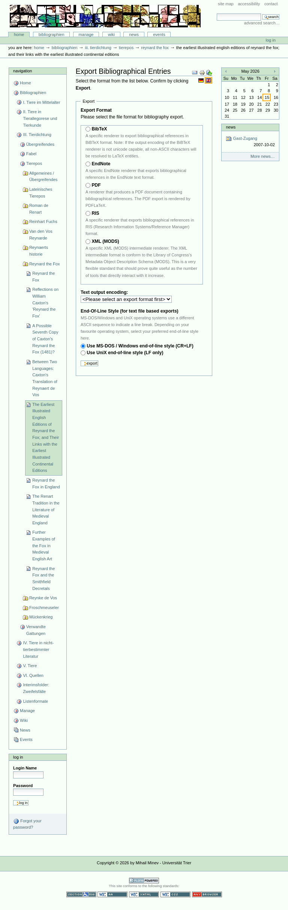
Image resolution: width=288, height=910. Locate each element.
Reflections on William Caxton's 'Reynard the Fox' (45, 302)
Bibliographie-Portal (105, 16)
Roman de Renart (38, 208)
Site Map (226, 3)
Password (23, 785)
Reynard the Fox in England (46, 483)
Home (19, 34)
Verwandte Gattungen (36, 630)
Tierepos (126, 47)
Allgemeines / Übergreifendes (43, 176)
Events (159, 34)
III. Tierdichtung (98, 47)
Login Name (25, 768)
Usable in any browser (207, 894)
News (134, 34)
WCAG (113, 894)
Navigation (22, 71)
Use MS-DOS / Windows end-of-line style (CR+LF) (140, 346)
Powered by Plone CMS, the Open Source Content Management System (144, 880)
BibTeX (99, 129)
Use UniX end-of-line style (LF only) (125, 352)
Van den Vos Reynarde (40, 234)
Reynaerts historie (38, 250)
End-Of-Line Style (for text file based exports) (129, 311)
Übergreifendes (40, 144)
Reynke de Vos (43, 598)
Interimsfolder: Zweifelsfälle (36, 688)
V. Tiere (30, 665)
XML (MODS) (105, 241)
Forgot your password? (27, 823)
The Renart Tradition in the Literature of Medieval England (46, 509)
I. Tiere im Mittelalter (41, 102)
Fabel (31, 153)
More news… (262, 156)
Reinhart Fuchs (43, 221)
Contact (271, 3)
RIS (95, 213)
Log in (271, 40)
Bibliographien (51, 34)
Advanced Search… (262, 23)
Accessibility (249, 3)
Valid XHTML (144, 894)
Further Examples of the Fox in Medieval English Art (43, 545)
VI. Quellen (33, 675)
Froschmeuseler (44, 607)
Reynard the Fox (155, 47)
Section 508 (81, 894)
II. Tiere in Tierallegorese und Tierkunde (40, 118)
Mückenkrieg (41, 617)
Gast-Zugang (250, 142)
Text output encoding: (105, 292)
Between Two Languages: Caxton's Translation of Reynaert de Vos (44, 378)
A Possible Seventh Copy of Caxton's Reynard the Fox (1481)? (45, 339)
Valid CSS (175, 894)
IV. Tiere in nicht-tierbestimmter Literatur (38, 649)
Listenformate (35, 701)
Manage (86, 34)
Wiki (111, 34)
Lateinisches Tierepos (40, 192)
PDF (96, 185)
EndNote (101, 163)
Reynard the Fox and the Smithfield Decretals (43, 578)
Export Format (96, 110)
